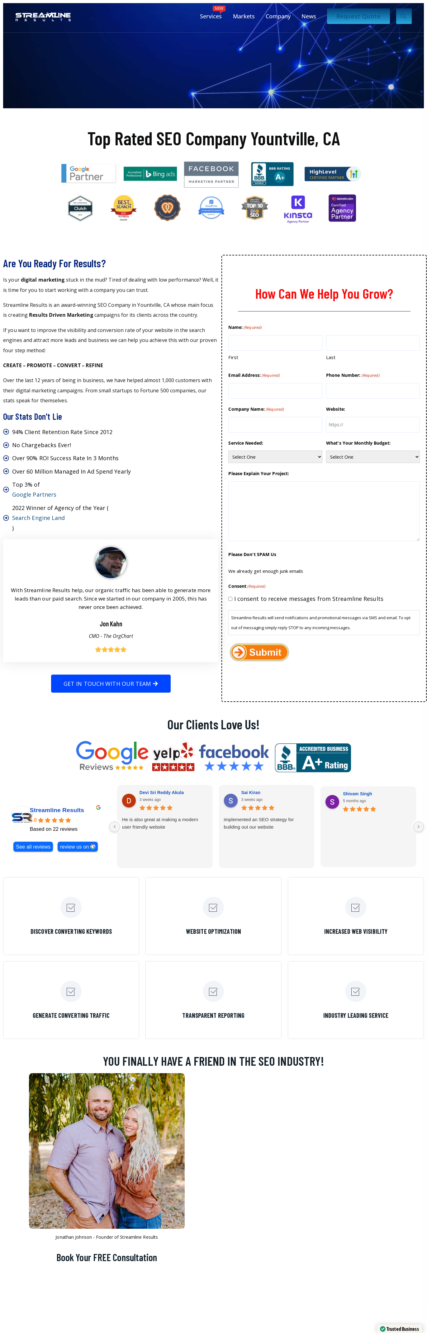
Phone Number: (353, 375)
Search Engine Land (38, 518)
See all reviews (33, 846)
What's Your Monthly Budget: (358, 443)
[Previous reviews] (114, 826)
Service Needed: (245, 443)
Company (278, 16)
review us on (74, 846)
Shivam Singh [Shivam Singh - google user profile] (357, 793)
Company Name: (256, 409)
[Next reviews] (418, 826)
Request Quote (358, 16)
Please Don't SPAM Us (252, 554)
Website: (335, 409)
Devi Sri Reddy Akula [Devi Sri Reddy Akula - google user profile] (162, 792)
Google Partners (34, 494)
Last (330, 357)
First (233, 357)
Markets (244, 16)
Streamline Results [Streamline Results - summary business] (57, 810)
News (308, 16)
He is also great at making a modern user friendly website (160, 823)
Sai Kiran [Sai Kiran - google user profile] (251, 792)
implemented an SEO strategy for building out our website (259, 823)
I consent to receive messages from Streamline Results (308, 598)
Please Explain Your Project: (258, 473)
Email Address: (254, 375)
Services (212, 13)
